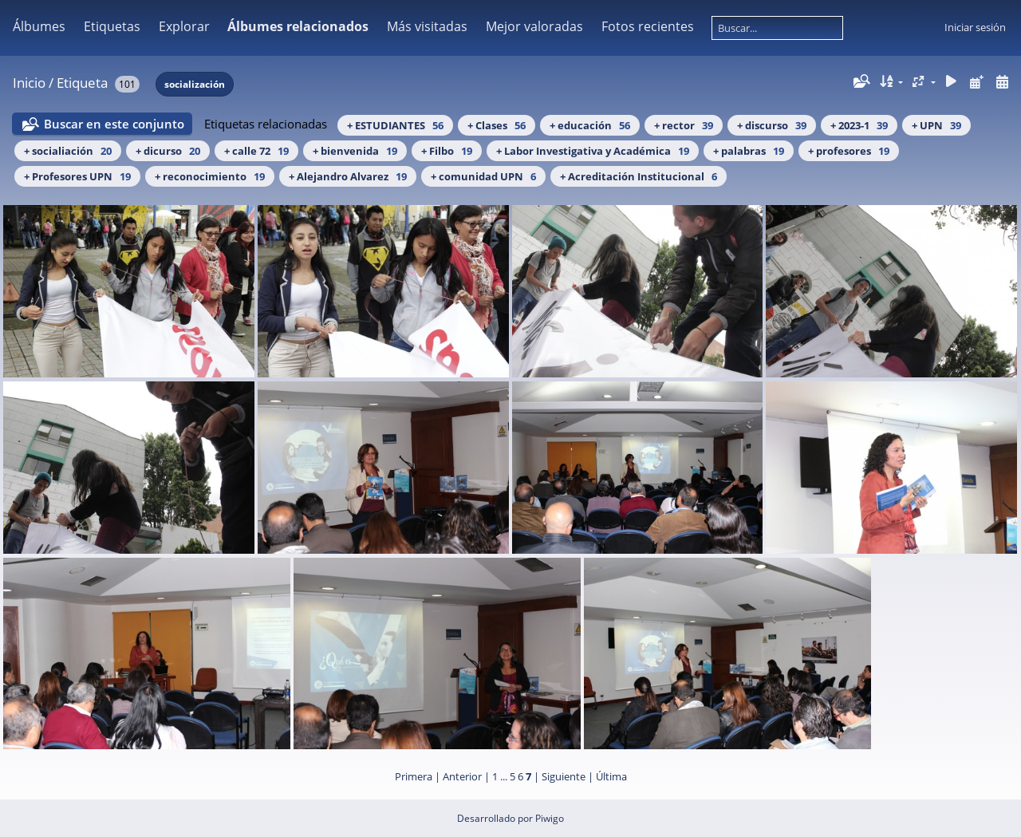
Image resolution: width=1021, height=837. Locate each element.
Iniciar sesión (975, 27)
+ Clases (496, 125)
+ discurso (771, 125)
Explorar (184, 26)
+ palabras (748, 151)
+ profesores (848, 151)
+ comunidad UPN (483, 176)
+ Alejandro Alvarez (348, 176)
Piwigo (549, 818)
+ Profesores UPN (77, 176)
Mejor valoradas (534, 26)
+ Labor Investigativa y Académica (592, 151)
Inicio (29, 82)
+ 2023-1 (859, 125)
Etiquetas (112, 26)
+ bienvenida (355, 151)
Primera (413, 776)
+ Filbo (446, 151)
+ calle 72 (256, 151)
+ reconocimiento (210, 176)
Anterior (462, 776)
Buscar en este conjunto (114, 124)
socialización (194, 84)
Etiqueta (82, 82)
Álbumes (39, 26)
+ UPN (936, 125)
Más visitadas (427, 26)
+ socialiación (68, 151)
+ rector (683, 125)
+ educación (590, 125)
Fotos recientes (647, 26)
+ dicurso (168, 151)
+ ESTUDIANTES (395, 125)
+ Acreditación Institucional (638, 176)
